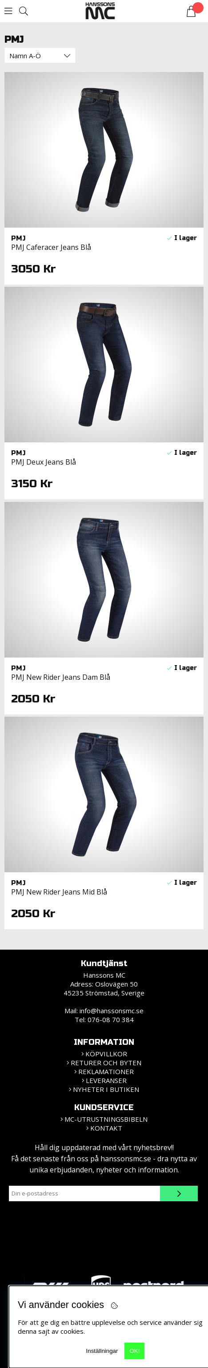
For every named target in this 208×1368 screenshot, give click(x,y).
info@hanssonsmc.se (112, 1010)
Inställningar (102, 1351)
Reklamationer (106, 1071)
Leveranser (106, 1080)
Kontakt (106, 1127)
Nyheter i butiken (106, 1089)
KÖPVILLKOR (106, 1053)
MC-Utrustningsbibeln (106, 1119)
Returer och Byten (106, 1062)
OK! (134, 1351)
